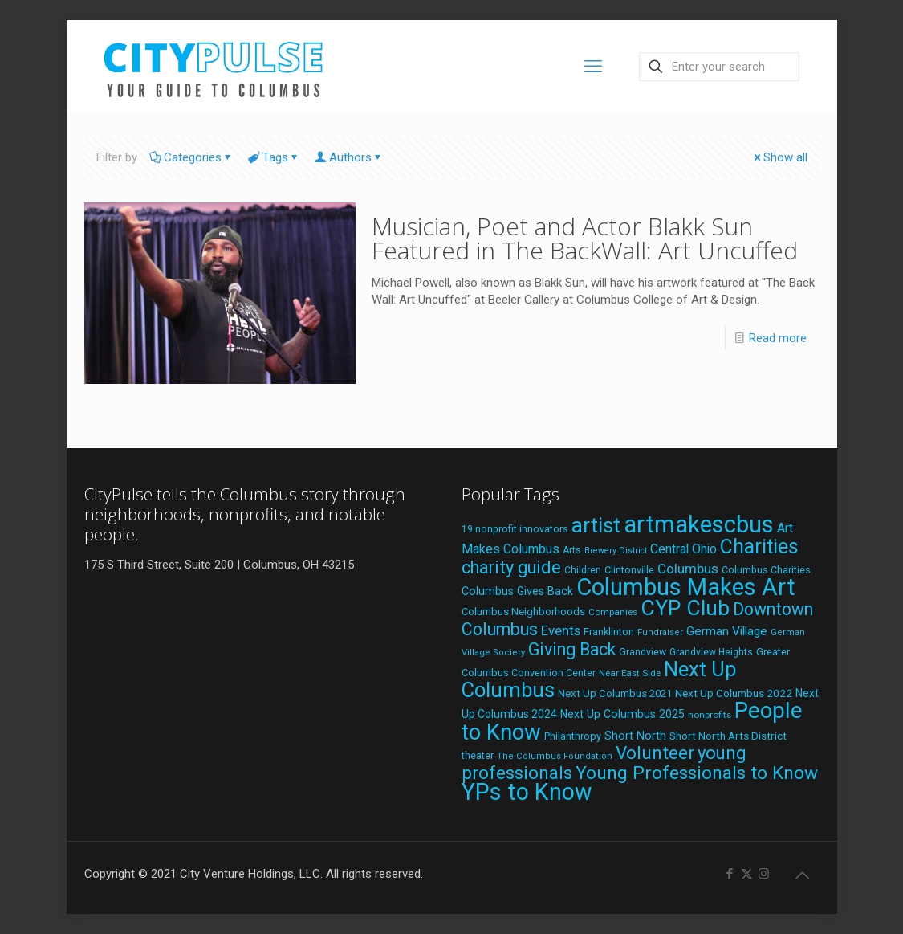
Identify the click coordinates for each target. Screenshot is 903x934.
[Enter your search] (719, 66)
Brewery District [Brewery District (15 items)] (615, 550)
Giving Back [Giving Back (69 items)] (572, 649)
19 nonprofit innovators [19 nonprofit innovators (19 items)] (515, 529)
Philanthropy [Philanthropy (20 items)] (572, 736)
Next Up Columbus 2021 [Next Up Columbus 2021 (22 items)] (615, 693)
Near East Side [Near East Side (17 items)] (630, 673)
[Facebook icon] (730, 874)
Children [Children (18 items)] (582, 570)
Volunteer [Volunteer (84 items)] (655, 753)
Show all (779, 157)
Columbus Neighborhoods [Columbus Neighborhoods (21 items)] (523, 612)
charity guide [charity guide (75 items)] (511, 567)
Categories (191, 157)
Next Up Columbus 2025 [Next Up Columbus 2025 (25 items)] (622, 714)
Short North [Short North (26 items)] (635, 736)
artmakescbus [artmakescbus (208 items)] (699, 524)
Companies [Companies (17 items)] (612, 612)
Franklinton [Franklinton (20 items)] (609, 632)
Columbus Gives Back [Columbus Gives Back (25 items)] (517, 591)
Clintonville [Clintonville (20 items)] (629, 570)
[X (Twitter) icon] (747, 874)
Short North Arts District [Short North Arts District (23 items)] (728, 735)
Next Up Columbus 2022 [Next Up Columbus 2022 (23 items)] (733, 693)
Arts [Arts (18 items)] (572, 550)
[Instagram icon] (764, 874)
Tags (274, 157)
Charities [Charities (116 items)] (759, 546)
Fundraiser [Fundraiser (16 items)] (660, 632)
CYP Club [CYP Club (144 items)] (685, 608)
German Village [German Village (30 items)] (726, 631)
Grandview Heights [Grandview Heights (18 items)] (711, 652)
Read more (778, 338)
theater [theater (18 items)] (478, 755)
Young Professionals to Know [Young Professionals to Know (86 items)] (697, 773)
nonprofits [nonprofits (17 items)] (709, 714)
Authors (349, 157)
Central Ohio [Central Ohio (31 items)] (683, 549)
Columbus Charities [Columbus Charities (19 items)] (766, 570)
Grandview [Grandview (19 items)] (642, 652)
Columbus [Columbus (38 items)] (687, 569)
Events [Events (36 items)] (560, 630)
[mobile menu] (593, 66)
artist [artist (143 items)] (595, 525)
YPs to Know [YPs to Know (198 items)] (527, 792)
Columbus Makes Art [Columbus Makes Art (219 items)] (685, 587)
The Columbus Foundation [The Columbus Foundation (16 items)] (554, 756)
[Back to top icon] (803, 875)
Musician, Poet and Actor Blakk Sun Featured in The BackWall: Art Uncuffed (585, 238)
